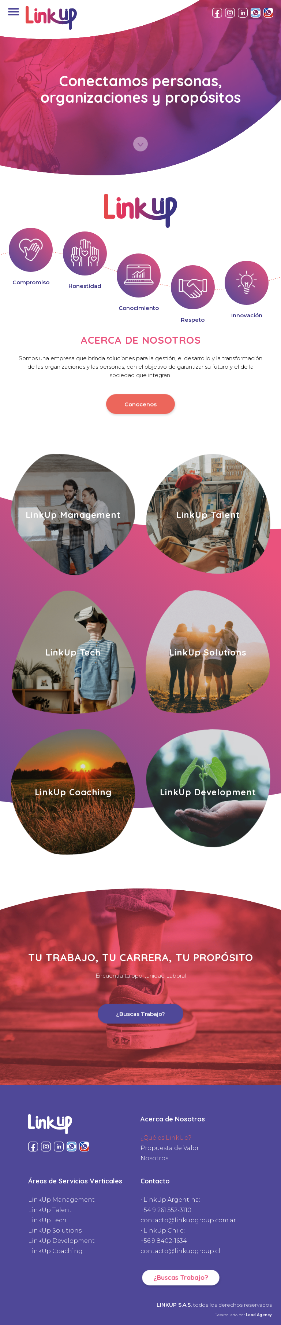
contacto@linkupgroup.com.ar (188, 1220)
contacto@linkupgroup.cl (180, 1251)
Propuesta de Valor (169, 1148)
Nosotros (154, 1158)
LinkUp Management (61, 1199)
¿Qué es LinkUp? (165, 1137)
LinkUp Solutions (55, 1230)
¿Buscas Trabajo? (140, 1012)
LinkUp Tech (47, 1220)
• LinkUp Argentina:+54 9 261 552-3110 (170, 1204)
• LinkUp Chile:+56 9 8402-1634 (163, 1235)
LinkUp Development (61, 1240)
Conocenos (140, 402)
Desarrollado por (243, 1315)
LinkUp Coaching (55, 1251)
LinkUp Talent (50, 1210)
